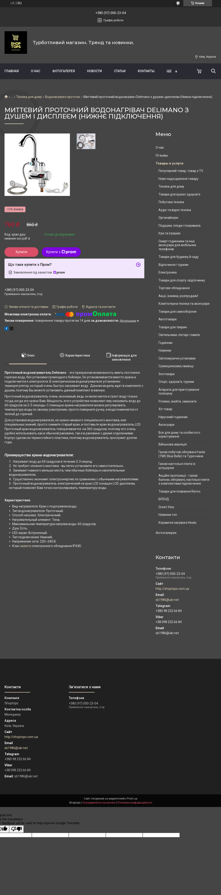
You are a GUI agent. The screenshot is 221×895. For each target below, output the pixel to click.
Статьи (120, 71)
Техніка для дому (29, 97)
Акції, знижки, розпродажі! (178, 296)
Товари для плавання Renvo (179, 491)
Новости (94, 71)
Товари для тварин (173, 327)
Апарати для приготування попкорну (179, 391)
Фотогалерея (63, 71)
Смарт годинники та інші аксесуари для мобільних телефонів (177, 245)
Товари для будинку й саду (179, 257)
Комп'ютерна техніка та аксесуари (184, 303)
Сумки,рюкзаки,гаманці (176, 366)
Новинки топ (168, 515)
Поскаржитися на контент (99, 802)
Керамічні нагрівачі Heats (177, 522)
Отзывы (162, 155)
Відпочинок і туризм (173, 265)
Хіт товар (165, 409)
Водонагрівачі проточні (62, 97)
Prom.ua (132, 798)
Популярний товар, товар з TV (181, 171)
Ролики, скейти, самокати (177, 401)
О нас (35, 71)
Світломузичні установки (177, 358)
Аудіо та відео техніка (175, 210)
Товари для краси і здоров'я (179, 194)
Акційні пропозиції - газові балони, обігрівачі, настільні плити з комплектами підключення (184, 479)
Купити (21, 252)
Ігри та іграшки (169, 233)
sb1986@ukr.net (167, 600)
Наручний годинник (173, 417)
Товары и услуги (169, 163)
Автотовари (168, 319)
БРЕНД (164, 499)
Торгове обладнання (174, 288)
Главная (12, 71)
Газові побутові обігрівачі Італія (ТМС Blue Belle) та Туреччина (182, 454)
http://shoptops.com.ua (172, 588)
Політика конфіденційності (135, 802)
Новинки (165, 350)
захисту (26, 546)
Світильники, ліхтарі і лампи (179, 335)
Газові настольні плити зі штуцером (177, 466)
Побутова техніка (171, 202)
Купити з (61, 252)
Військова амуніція (173, 444)
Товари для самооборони (177, 311)
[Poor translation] (16, 829)
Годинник (166, 343)
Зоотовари (167, 374)
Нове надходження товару (178, 179)
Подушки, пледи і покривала (179, 225)
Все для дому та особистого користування (179, 434)
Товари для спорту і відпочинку (182, 280)
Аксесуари (166, 424)
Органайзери (168, 217)
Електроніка (168, 272)
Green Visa (166, 507)
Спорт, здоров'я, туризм (176, 381)
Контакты (146, 71)
